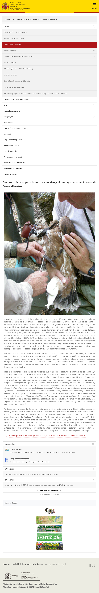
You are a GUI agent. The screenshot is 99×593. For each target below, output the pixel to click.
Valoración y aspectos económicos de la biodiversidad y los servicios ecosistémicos (35, 93)
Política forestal (10, 51)
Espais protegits (10, 62)
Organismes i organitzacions (14, 139)
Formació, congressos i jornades (16, 128)
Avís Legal (61, 564)
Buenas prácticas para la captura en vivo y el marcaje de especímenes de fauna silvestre (47, 435)
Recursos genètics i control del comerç (18, 68)
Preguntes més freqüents (13, 168)
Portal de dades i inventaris (14, 87)
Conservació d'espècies (48, 19)
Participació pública (11, 145)
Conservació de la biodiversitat (15, 32)
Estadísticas (8, 122)
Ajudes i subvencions (12, 111)
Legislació (7, 134)
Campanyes (8, 117)
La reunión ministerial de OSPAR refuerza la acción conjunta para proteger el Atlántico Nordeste (39, 485)
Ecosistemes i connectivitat (14, 38)
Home (7, 19)
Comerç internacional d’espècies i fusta (18, 56)
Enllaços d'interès (10, 174)
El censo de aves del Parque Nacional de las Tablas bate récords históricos (31, 474)
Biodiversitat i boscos (21, 19)
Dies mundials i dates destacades (16, 99)
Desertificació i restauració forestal (17, 81)
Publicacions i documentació (15, 162)
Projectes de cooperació (13, 157)
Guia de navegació (46, 564)
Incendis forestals (10, 75)
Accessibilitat (14, 564)
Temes (34, 19)
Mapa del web (29, 564)
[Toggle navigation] (93, 6)
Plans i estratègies (10, 151)
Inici (5, 564)
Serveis (6, 105)
